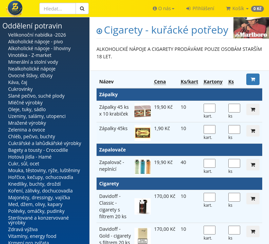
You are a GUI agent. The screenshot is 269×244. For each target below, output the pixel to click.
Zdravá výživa (23, 229)
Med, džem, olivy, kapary (35, 204)
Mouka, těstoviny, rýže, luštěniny (44, 170)
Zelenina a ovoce (26, 129)
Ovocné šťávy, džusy (30, 75)
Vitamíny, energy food (32, 236)
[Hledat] (57, 8)
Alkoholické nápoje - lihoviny (39, 48)
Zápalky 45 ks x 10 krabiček (114, 110)
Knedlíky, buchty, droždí (34, 184)
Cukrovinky (20, 89)
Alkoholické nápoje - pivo (35, 41)
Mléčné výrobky (25, 102)
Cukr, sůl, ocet (23, 163)
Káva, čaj (17, 82)
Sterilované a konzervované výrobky (38, 220)
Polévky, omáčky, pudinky (36, 211)
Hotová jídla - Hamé (29, 157)
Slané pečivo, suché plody (36, 96)
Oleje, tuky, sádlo (27, 109)
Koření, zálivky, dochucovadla (40, 190)
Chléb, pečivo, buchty (31, 136)
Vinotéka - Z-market (29, 55)
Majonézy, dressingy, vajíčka (39, 197)
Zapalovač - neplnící (111, 165)
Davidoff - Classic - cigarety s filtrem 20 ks (113, 206)
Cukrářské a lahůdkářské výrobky (44, 143)
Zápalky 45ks (113, 128)
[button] (163, 8)
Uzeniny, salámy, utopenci (37, 116)
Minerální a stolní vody (33, 62)
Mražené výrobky (27, 123)
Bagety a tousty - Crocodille (38, 150)
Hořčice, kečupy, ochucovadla (40, 177)
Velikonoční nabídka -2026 (37, 35)
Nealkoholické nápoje (32, 68)
